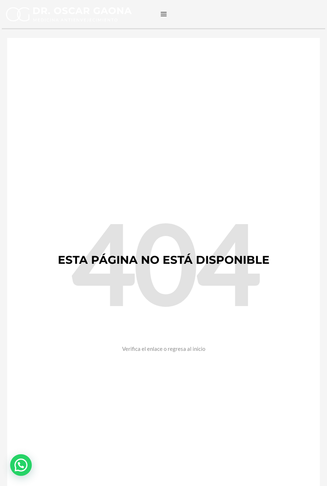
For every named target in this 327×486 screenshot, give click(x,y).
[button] (21, 465)
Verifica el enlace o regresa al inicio (163, 348)
